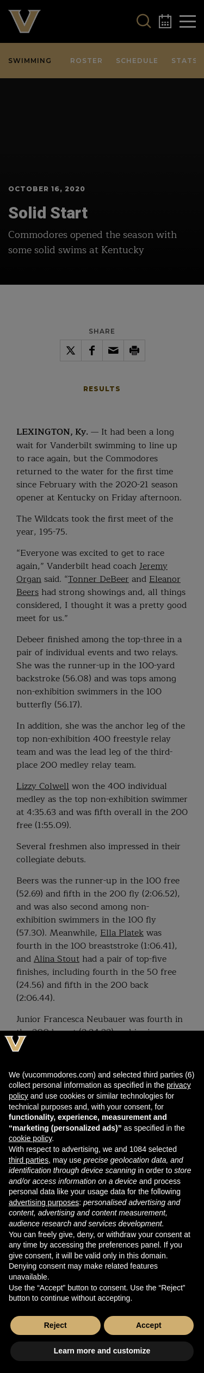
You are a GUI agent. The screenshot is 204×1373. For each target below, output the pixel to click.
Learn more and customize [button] (102, 1350)
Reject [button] (55, 1325)
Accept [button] (149, 1325)
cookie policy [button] (30, 1138)
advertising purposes (44, 1202)
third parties (28, 1160)
